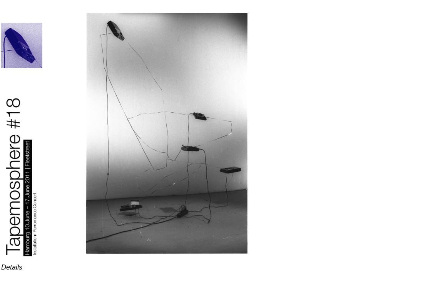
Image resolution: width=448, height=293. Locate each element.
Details (11, 267)
